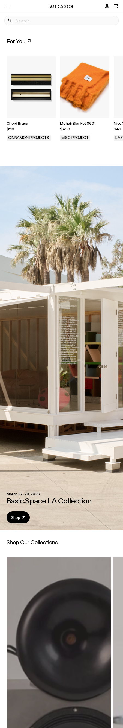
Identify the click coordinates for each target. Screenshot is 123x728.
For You (19, 41)
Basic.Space (61, 5)
